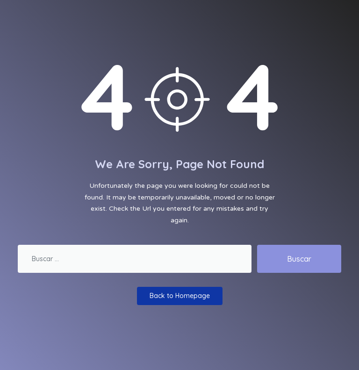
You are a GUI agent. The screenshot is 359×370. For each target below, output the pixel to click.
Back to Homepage (180, 296)
